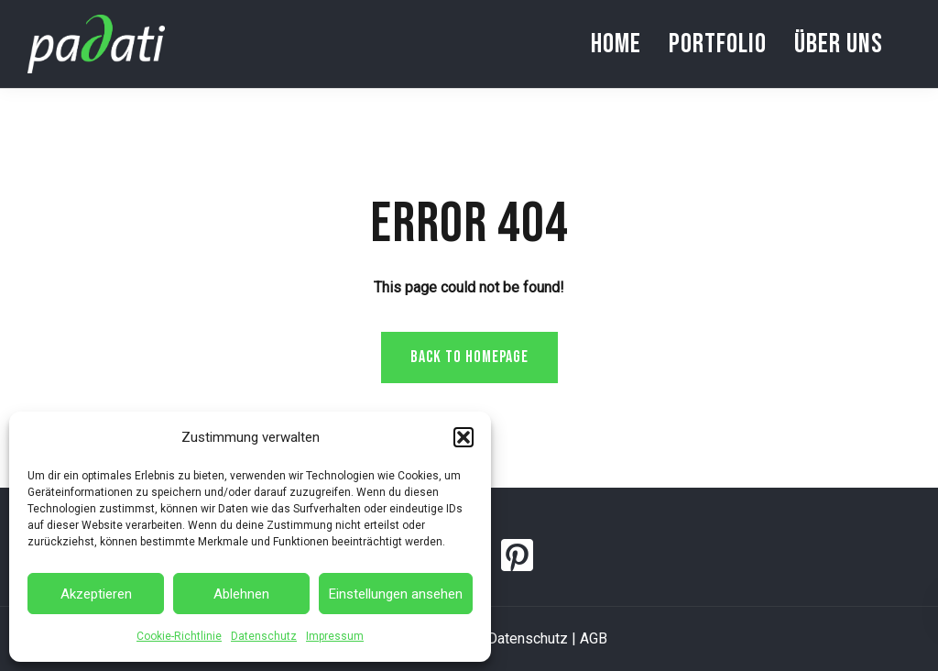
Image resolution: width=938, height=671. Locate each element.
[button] (463, 437)
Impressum (335, 636)
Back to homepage (469, 357)
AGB (593, 638)
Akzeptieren (96, 594)
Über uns (838, 44)
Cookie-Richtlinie (179, 636)
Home (616, 44)
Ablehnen (241, 594)
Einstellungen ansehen (396, 594)
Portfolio (718, 44)
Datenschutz (264, 636)
